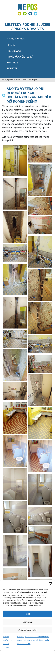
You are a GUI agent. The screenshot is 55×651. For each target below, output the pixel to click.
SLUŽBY (11, 45)
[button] (50, 584)
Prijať (27, 614)
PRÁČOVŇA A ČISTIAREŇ (20, 56)
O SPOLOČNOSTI (16, 39)
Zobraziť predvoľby (27, 630)
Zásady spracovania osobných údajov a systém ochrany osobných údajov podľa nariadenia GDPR (33, 640)
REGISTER (12, 68)
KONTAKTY (12, 62)
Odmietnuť (28, 622)
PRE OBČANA (14, 51)
